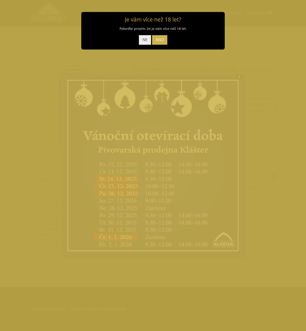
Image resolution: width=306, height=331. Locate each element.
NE (145, 39)
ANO (160, 39)
